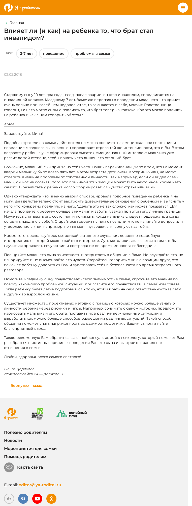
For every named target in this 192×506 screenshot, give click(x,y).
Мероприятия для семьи (30, 448)
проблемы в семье (92, 53)
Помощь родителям (25, 456)
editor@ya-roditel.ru (40, 485)
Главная (17, 22)
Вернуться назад (27, 386)
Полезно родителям (25, 432)
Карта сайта (23, 467)
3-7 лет (26, 53)
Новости (13, 440)
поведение (54, 53)
